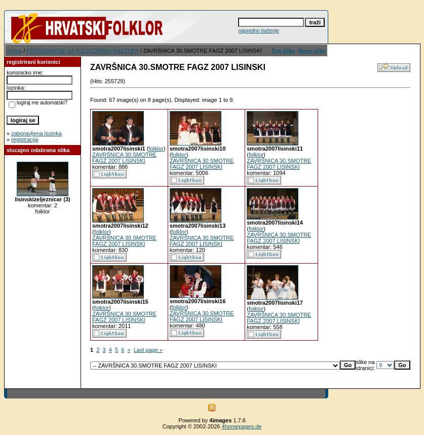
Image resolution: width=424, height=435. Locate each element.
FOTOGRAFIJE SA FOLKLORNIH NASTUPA (83, 51)
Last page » (148, 350)
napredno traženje (258, 30)
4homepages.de (242, 426)
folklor (155, 149)
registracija (24, 139)
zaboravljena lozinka (36, 133)
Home (14, 51)
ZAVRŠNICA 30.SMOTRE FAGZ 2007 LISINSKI (124, 158)
